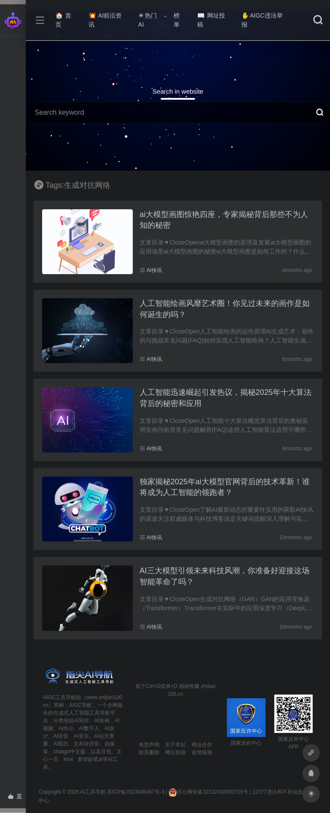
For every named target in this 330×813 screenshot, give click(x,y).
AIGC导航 (80, 705)
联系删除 (149, 752)
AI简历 (60, 744)
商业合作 (202, 745)
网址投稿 (211, 20)
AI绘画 (101, 721)
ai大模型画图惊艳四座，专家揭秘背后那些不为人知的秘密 (224, 220)
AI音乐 (81, 736)
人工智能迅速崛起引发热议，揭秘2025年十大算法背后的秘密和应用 (226, 398)
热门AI (147, 20)
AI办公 (65, 728)
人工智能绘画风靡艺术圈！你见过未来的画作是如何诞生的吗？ (225, 309)
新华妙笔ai (90, 759)
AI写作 (81, 721)
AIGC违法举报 (261, 20)
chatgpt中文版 (69, 752)
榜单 (177, 20)
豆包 (106, 752)
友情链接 (202, 752)
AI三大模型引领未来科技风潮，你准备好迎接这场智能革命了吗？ (224, 576)
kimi (68, 759)
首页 (63, 20)
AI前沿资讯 (105, 20)
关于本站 (175, 745)
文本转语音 (86, 744)
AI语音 (60, 736)
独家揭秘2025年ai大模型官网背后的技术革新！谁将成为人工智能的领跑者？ (225, 487)
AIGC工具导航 (59, 697)
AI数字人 (89, 728)
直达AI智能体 (16, 799)
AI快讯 (154, 270)
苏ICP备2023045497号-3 (135, 792)
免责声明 (149, 745)
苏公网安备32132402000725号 (208, 792)
